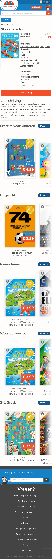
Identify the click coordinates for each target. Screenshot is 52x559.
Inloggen (46, 2)
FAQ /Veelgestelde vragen (26, 496)
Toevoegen (24, 93)
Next (48, 154)
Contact (26, 545)
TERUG (6, 20)
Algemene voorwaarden (26, 540)
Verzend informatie (26, 507)
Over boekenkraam (26, 501)
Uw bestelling (26, 523)
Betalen (26, 518)
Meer (42, 126)
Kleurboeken (7, 24)
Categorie (36, 7)
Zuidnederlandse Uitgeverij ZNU (35, 46)
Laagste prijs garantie (26, 529)
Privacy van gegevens (26, 534)
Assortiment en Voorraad (26, 512)
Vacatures (26, 551)
